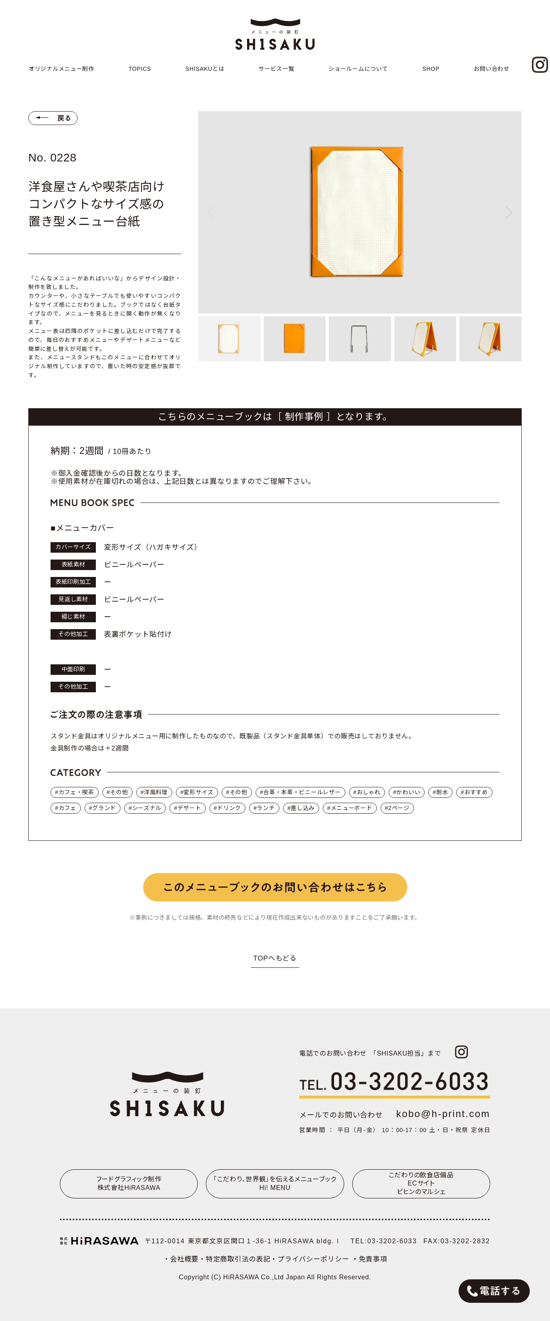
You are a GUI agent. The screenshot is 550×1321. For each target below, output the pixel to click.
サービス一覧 (276, 69)
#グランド (102, 808)
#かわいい (406, 792)
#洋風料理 (154, 792)
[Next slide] (508, 212)
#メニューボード (349, 808)
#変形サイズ (197, 792)
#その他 (117, 792)
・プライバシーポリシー (310, 1259)
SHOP (431, 69)
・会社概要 (181, 1259)
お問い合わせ (491, 69)
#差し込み (301, 808)
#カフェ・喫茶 (74, 792)
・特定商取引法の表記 (234, 1259)
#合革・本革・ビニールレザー (300, 792)
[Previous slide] (211, 212)
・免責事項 (369, 1259)
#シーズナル (145, 808)
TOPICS (140, 69)
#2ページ (397, 808)
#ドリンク (227, 808)
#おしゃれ (367, 792)
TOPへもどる (275, 958)
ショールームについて (358, 69)
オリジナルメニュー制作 (61, 69)
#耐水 (440, 792)
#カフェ (65, 808)
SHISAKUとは (205, 69)
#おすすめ (474, 792)
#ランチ (264, 808)
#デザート (187, 808)
